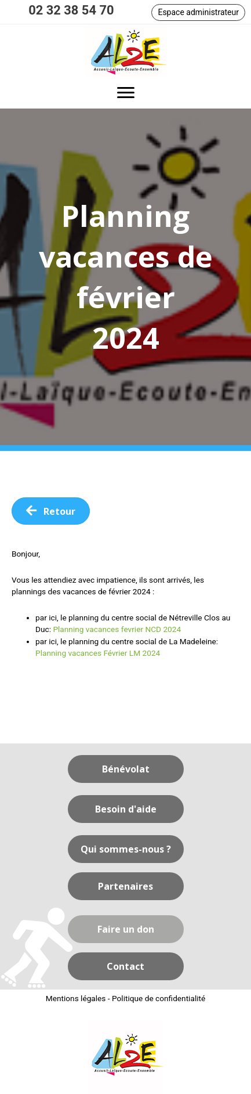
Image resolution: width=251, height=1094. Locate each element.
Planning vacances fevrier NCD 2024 (117, 629)
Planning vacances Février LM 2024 (97, 653)
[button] (198, 12)
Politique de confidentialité (158, 998)
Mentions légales (76, 998)
